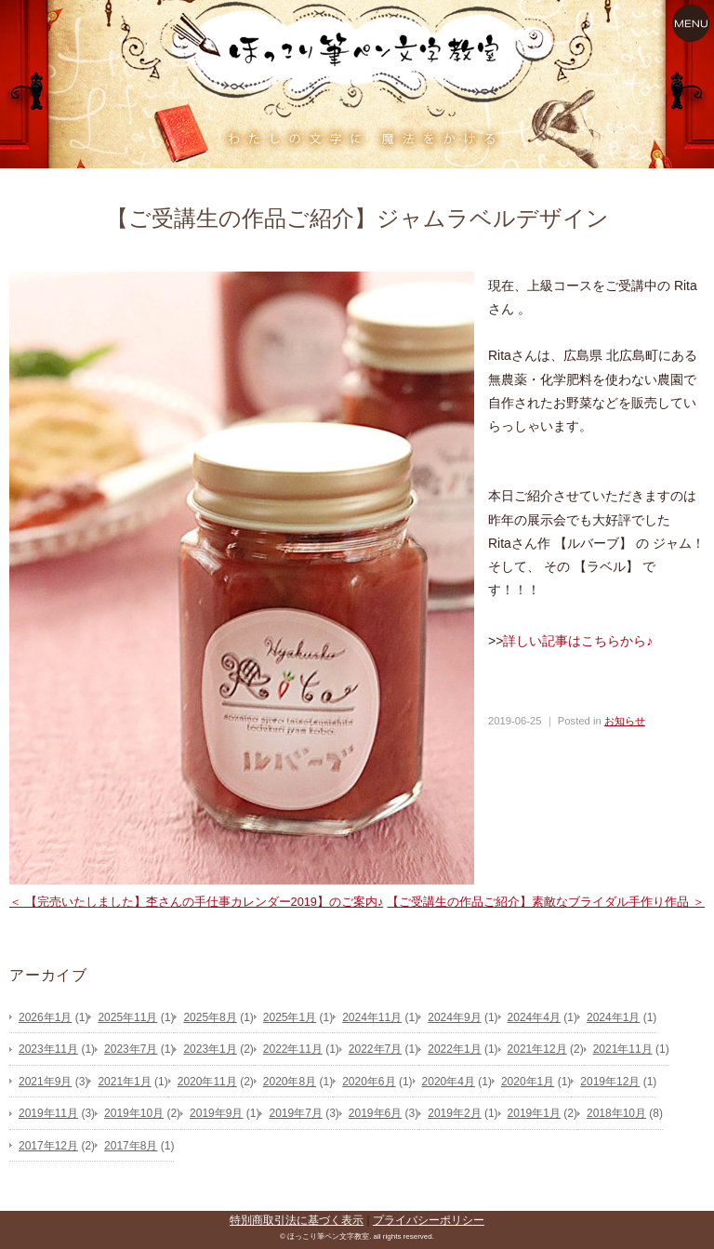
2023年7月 (130, 1049)
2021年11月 (623, 1049)
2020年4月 (448, 1081)
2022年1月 (454, 1049)
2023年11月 (48, 1049)
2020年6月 (368, 1081)
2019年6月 (375, 1113)
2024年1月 (613, 1017)
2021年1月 (124, 1081)
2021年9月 (45, 1081)
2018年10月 (616, 1113)
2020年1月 (527, 1081)
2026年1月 (45, 1017)
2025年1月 (289, 1017)
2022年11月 (293, 1049)
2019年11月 (48, 1113)
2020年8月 (289, 1081)
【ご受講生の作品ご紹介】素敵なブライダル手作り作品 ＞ (546, 902)
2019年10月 (134, 1113)
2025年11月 (127, 1017)
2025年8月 (209, 1017)
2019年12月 (610, 1081)
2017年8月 (130, 1145)
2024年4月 (534, 1017)
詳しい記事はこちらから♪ (578, 640)
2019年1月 (534, 1113)
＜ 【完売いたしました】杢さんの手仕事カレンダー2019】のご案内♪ (196, 902)
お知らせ (624, 720)
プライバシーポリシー (428, 1220)
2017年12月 (48, 1145)
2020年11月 (207, 1081)
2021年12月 (537, 1049)
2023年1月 (209, 1049)
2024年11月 (372, 1017)
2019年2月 (454, 1113)
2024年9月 (454, 1017)
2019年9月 (216, 1113)
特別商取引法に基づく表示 (297, 1220)
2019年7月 (295, 1113)
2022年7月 (375, 1049)
